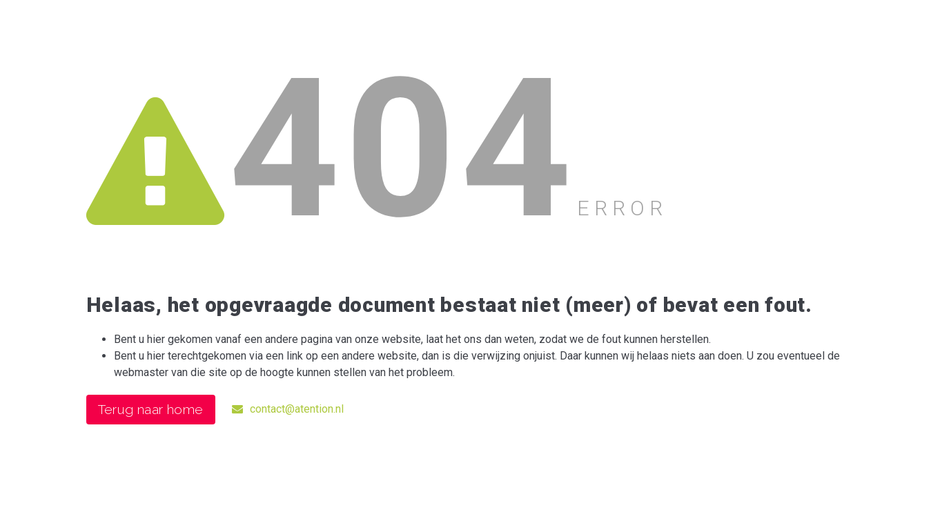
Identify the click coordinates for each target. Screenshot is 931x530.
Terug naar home (151, 409)
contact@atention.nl (288, 408)
